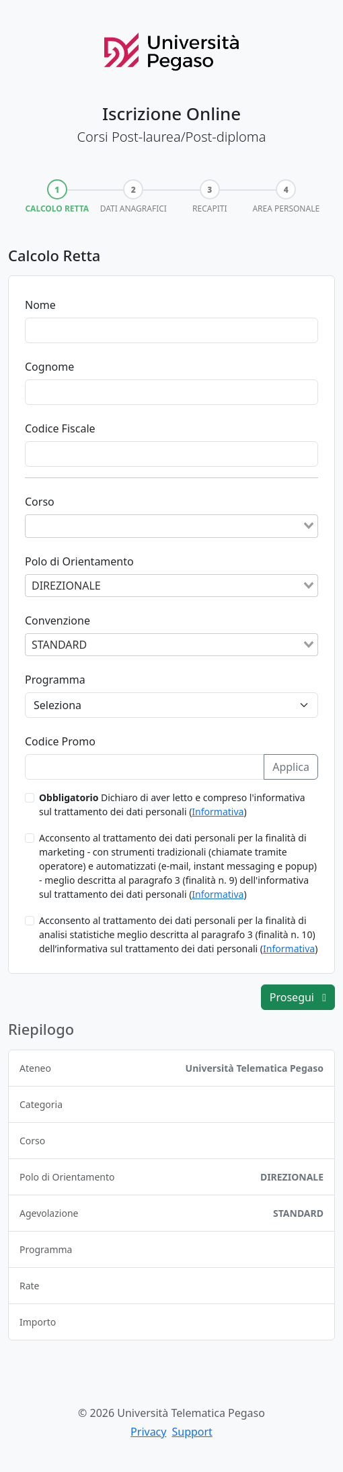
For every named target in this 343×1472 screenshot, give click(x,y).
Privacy (148, 1431)
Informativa (217, 811)
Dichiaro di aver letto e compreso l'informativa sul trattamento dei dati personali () (172, 804)
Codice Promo (60, 741)
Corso (39, 501)
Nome (40, 304)
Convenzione (57, 620)
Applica (290, 767)
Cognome (49, 366)
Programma (55, 679)
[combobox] (171, 525)
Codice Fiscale (60, 428)
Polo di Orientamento (79, 561)
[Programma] (171, 705)
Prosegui (298, 997)
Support (192, 1431)
